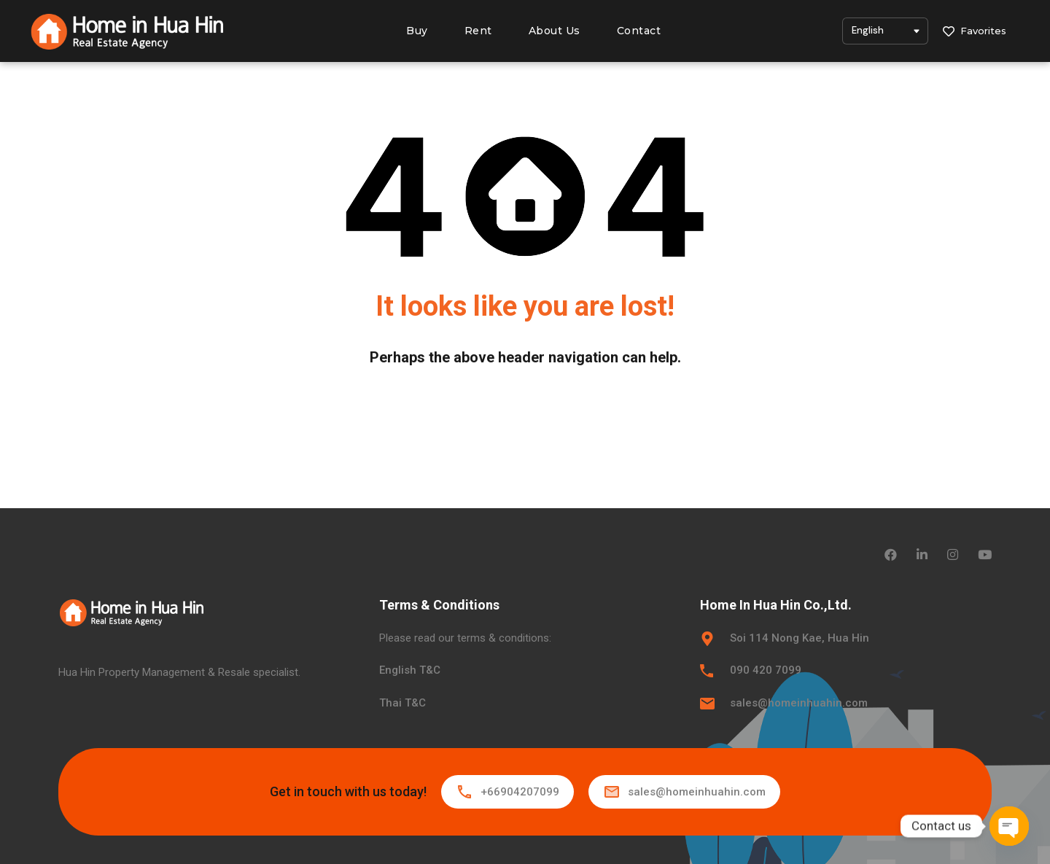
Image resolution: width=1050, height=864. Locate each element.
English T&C (409, 670)
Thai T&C (402, 702)
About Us (554, 30)
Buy (417, 30)
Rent (478, 30)
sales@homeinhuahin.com (799, 702)
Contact (639, 30)
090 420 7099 (765, 670)
